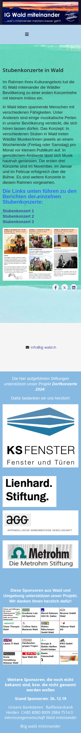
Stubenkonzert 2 (19, 216)
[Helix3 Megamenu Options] (27, 34)
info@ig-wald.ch (43, 347)
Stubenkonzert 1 (18, 211)
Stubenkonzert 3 (18, 221)
